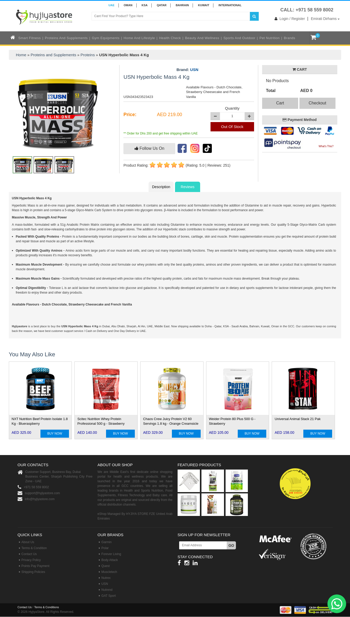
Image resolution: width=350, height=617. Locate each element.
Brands (289, 38)
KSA (145, 5)
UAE (111, 5)
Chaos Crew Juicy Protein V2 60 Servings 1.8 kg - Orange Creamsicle (170, 421)
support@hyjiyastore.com (42, 493)
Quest (105, 566)
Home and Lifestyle (139, 38)
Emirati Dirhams (325, 19)
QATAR (161, 5)
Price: (129, 114)
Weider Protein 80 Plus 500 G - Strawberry (232, 421)
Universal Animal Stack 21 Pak (297, 419)
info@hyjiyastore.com (40, 499)
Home (21, 55)
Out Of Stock (232, 126)
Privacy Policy (31, 560)
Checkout (317, 103)
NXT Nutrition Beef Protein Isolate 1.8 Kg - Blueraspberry (40, 421)
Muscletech (109, 572)
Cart (280, 103)
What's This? (326, 146)
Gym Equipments (106, 38)
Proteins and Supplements (66, 38)
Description (161, 187)
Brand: (187, 70)
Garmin (106, 542)
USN (194, 69)
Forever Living (111, 554)
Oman (128, 5)
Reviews (187, 187)
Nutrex (105, 578)
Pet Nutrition (270, 38)
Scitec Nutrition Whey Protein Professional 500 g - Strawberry (100, 421)
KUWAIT (203, 5)
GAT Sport (108, 596)
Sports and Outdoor (239, 38)
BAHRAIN (182, 5)
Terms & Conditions (46, 607)
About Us (28, 542)
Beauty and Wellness (202, 38)
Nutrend (107, 590)
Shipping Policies (33, 572)
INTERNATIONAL (230, 5)
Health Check (170, 38)
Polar (105, 548)
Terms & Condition (34, 548)
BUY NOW (54, 433)
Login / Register (288, 19)
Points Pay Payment (36, 566)
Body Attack (109, 560)
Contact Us (29, 554)
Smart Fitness (29, 38)
